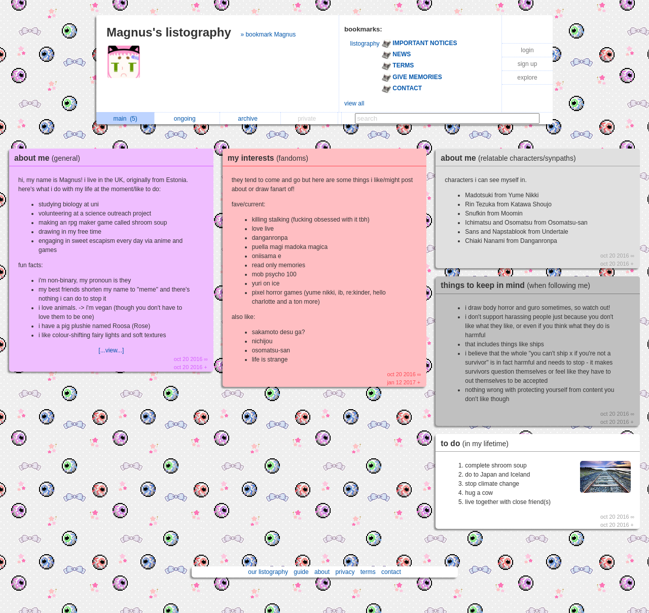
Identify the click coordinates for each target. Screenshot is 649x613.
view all (354, 103)
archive (250, 118)
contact (391, 571)
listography (365, 43)
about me (49, 158)
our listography (268, 571)
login (527, 50)
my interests (270, 158)
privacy (344, 571)
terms (368, 571)
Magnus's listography (168, 32)
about (322, 571)
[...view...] (111, 350)
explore (527, 77)
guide (301, 571)
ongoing (187, 118)
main (125, 118)
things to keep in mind (518, 285)
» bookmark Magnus (268, 34)
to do (477, 443)
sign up (527, 63)
